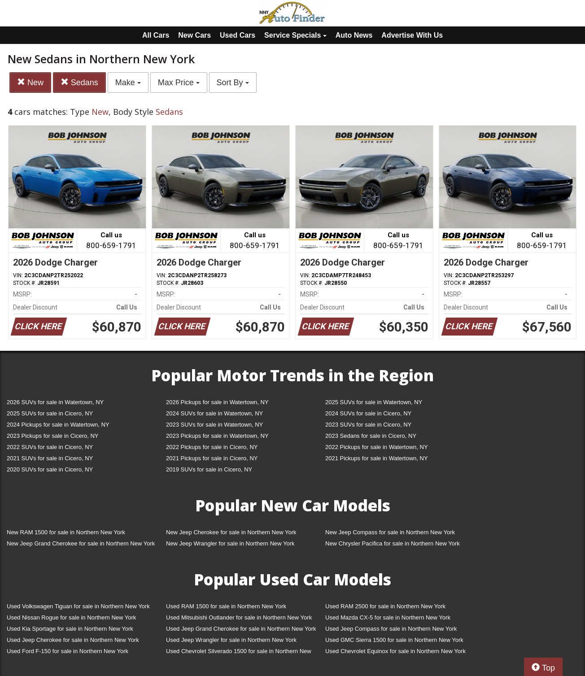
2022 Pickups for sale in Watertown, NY (376, 447)
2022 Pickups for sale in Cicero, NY (212, 447)
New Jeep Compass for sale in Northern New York (390, 532)
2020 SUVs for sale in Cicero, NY (50, 469)
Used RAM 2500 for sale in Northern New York (385, 606)
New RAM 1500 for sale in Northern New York (66, 532)
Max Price (179, 82)
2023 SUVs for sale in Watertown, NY (214, 424)
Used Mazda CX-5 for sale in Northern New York (387, 617)
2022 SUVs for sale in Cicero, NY (50, 447)
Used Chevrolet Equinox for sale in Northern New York (395, 651)
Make (128, 82)
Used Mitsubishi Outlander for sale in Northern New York (239, 617)
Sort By (233, 82)
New (30, 82)
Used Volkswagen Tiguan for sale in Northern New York (78, 606)
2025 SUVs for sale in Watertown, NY (373, 402)
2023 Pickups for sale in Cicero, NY (52, 435)
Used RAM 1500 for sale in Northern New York (226, 606)
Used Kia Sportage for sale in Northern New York (70, 628)
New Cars (194, 35)
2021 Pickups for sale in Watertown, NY (376, 458)
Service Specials (295, 35)
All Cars (155, 35)
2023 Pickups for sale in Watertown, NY (217, 435)
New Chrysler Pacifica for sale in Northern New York (392, 543)
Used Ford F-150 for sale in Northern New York (67, 651)
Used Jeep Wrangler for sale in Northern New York (231, 640)
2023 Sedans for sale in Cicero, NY (370, 435)
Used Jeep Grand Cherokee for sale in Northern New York (241, 628)
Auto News (354, 35)
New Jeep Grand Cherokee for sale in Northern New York (81, 543)
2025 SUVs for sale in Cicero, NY (50, 413)
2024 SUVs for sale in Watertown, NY (214, 413)
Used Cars (237, 35)
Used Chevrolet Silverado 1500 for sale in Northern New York (238, 653)
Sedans (79, 82)
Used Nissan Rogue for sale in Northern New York (71, 617)
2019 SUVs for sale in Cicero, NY (209, 469)
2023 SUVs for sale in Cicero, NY (368, 424)
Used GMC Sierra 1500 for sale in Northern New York (394, 640)
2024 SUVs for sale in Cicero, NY (368, 413)
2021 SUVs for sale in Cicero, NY (50, 458)
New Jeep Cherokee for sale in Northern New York (231, 532)
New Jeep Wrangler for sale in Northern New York (230, 543)
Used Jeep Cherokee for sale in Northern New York (73, 640)
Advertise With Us (412, 35)
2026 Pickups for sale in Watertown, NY (217, 402)
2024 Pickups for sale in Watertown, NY (58, 424)
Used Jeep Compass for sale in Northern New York (391, 628)
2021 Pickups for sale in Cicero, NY (212, 458)
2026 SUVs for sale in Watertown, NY (55, 402)
